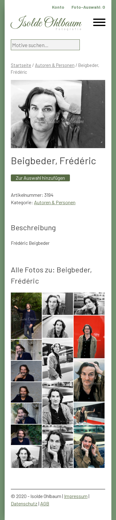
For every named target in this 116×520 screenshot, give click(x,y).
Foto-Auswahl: (88, 7)
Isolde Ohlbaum (46, 23)
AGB (44, 503)
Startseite (21, 65)
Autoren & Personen (55, 65)
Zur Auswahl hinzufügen (40, 178)
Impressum (76, 496)
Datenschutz (24, 503)
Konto (58, 7)
